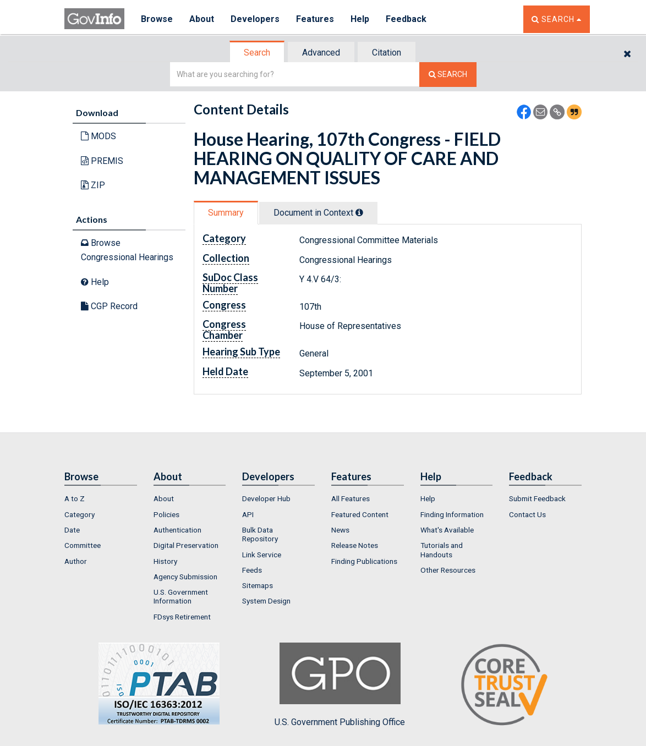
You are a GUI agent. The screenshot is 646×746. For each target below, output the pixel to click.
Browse (157, 19)
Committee (82, 545)
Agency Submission (185, 576)
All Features (350, 498)
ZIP (93, 185)
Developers (255, 19)
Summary (226, 212)
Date (72, 529)
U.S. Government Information (181, 596)
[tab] (257, 52)
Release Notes (354, 545)
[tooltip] (359, 212)
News (340, 529)
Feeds (252, 570)
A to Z (74, 498)
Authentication (177, 529)
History (165, 561)
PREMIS (102, 161)
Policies (166, 514)
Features (315, 19)
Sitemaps (257, 585)
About (201, 19)
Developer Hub (266, 498)
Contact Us (527, 514)
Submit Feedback (537, 498)
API (248, 514)
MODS (98, 136)
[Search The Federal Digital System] (448, 74)
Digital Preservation (186, 545)
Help (360, 19)
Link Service (261, 554)
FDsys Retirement (182, 616)
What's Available (447, 529)
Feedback (406, 19)
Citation (386, 52)
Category (79, 514)
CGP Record (109, 306)
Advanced (321, 52)
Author (75, 561)
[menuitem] (100, 498)
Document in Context (318, 212)
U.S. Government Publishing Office (340, 685)
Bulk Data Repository (260, 534)
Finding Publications (364, 561)
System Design (266, 600)
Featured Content (359, 514)
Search (257, 52)
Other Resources (447, 570)
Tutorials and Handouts (441, 549)
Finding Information (452, 514)
